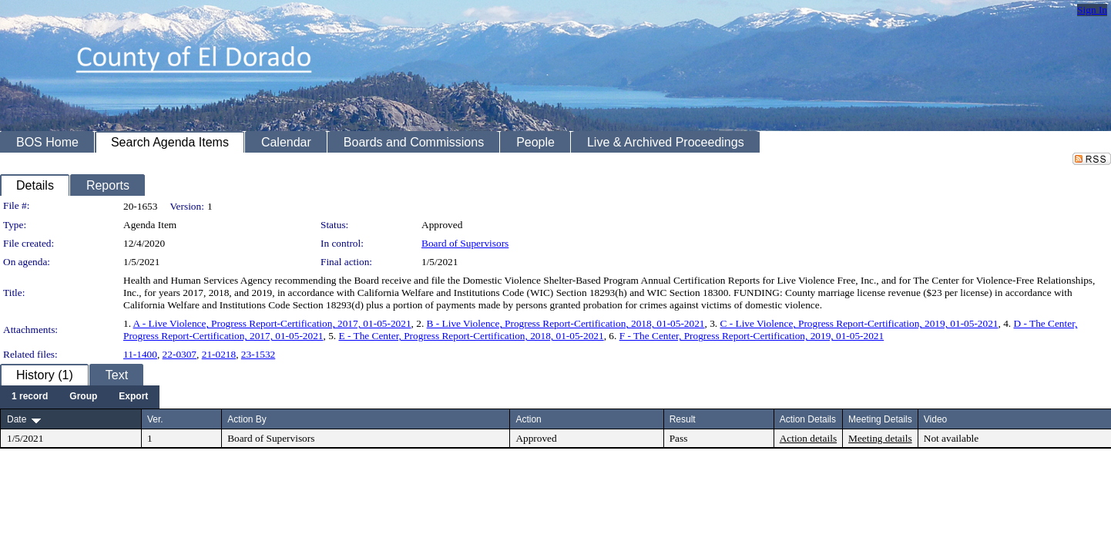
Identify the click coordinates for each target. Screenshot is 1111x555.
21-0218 (219, 354)
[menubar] (79, 397)
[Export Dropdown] (133, 397)
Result (683, 419)
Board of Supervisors (465, 243)
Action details (808, 438)
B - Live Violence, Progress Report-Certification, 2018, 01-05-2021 (566, 323)
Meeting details (880, 438)
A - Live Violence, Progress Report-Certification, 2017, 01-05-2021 (272, 323)
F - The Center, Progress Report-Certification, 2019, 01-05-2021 (751, 335)
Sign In (1092, 9)
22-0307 (179, 354)
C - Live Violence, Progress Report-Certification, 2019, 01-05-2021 (859, 323)
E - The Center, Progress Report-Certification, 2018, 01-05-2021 (470, 335)
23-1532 (258, 354)
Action (528, 419)
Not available (951, 438)
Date (16, 419)
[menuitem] (30, 397)
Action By (247, 419)
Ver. (155, 419)
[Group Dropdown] (83, 397)
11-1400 (140, 354)
